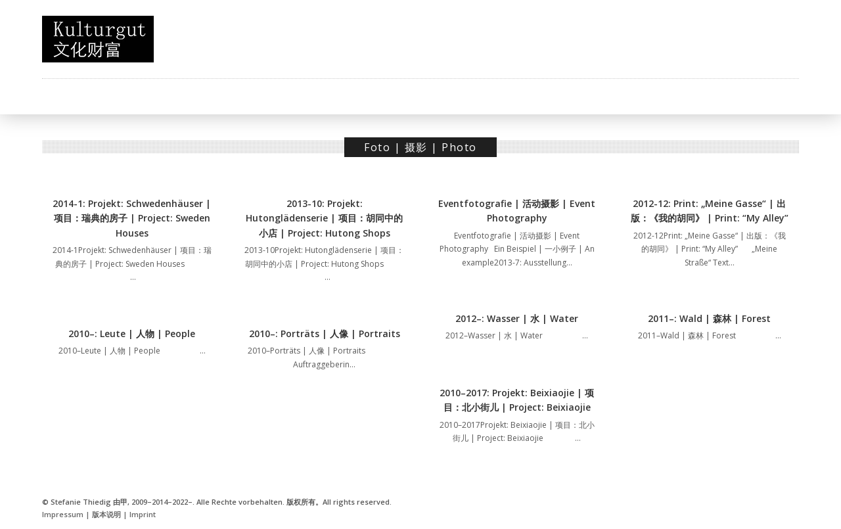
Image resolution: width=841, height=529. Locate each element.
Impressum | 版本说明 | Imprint (99, 514)
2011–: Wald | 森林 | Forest (709, 318)
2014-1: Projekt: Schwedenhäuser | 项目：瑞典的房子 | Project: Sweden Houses (132, 218)
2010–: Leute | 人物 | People (131, 333)
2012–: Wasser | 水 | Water (516, 318)
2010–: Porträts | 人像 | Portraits (324, 333)
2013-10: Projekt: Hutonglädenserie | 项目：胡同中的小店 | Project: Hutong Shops (324, 218)
